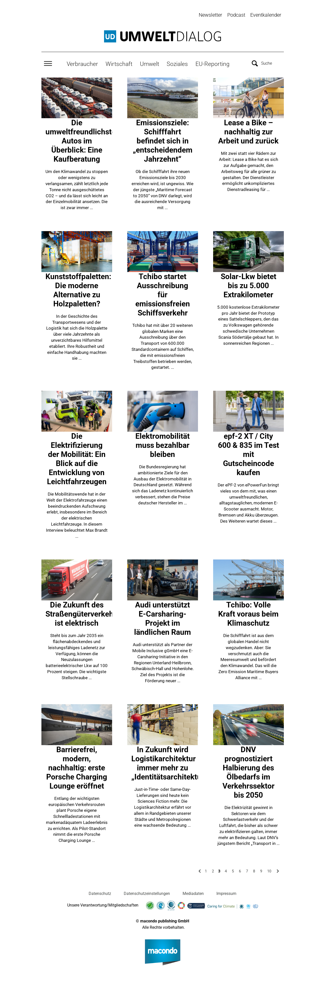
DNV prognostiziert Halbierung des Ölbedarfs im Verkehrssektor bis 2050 (248, 771)
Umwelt (149, 63)
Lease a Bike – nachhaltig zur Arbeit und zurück (248, 131)
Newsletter (210, 15)
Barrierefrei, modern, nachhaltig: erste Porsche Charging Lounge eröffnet (76, 767)
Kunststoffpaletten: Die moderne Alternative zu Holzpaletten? (78, 290)
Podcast (236, 15)
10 (269, 870)
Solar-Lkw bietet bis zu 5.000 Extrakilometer (248, 285)
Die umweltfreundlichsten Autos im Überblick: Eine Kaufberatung (82, 140)
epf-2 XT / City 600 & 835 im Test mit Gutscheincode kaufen (248, 453)
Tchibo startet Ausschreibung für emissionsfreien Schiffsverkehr (162, 294)
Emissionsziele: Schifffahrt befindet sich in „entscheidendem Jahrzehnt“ (162, 140)
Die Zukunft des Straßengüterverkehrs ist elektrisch (82, 613)
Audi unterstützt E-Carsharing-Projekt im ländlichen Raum (162, 618)
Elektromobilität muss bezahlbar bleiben (162, 444)
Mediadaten (193, 893)
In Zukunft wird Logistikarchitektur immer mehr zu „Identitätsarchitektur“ (169, 762)
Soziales (177, 63)
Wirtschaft (119, 63)
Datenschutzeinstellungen (147, 893)
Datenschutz (100, 893)
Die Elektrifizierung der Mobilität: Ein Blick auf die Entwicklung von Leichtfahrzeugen (77, 458)
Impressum (226, 893)
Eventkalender (265, 15)
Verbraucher (82, 63)
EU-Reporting (212, 63)
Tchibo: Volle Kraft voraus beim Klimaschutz (248, 613)
